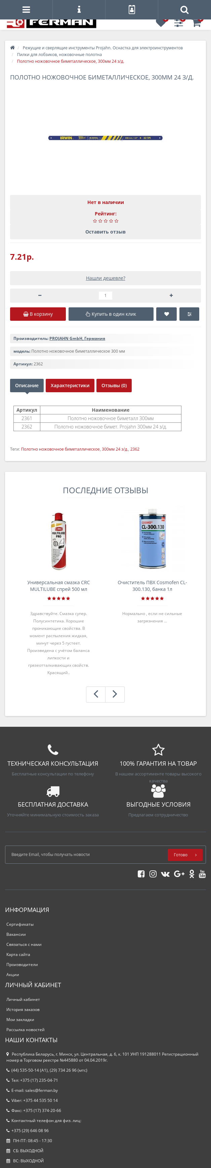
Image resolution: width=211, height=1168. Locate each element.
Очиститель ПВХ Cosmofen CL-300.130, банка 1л (152, 585)
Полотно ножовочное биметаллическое (60, 449)
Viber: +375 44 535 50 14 (32, 1100)
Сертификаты (20, 924)
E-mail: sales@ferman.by (32, 1090)
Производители (22, 964)
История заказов (23, 1009)
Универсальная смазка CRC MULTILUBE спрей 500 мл (58, 585)
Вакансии (16, 934)
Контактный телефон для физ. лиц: (43, 1120)
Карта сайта (18, 954)
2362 (134, 449)
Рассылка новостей (25, 1029)
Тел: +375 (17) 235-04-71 (32, 1080)
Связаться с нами (24, 944)
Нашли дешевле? (105, 278)
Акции (12, 974)
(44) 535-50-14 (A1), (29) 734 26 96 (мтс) (46, 1070)
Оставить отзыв (105, 231)
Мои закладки (20, 1019)
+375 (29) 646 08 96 (27, 1130)
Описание (27, 385)
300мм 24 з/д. (115, 449)
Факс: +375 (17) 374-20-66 (33, 1110)
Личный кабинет (23, 999)
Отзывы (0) (114, 385)
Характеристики (70, 385)
